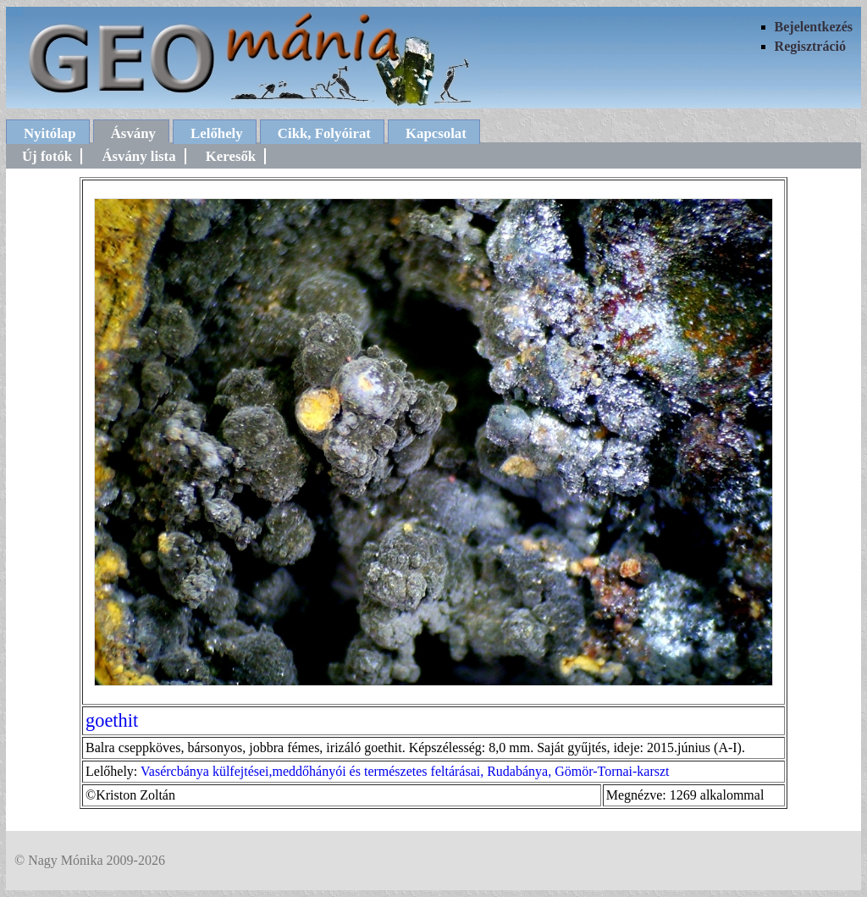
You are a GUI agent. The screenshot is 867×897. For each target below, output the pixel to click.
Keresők (231, 156)
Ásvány (133, 133)
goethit (112, 720)
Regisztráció (810, 46)
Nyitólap (50, 133)
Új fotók (47, 156)
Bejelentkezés (814, 26)
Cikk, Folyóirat (324, 133)
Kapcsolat (436, 133)
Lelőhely (217, 133)
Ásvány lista (138, 156)
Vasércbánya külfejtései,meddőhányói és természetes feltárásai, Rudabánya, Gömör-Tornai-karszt (405, 771)
